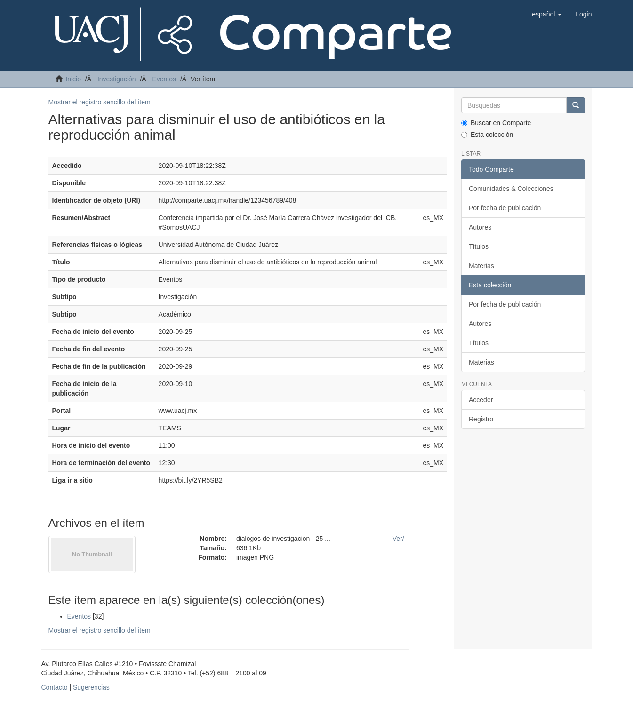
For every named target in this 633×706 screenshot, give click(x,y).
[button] (547, 14)
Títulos (479, 246)
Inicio (73, 79)
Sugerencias (91, 687)
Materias (481, 266)
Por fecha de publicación (505, 208)
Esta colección (487, 134)
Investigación (116, 79)
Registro (481, 419)
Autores (480, 227)
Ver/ (398, 538)
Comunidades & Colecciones (511, 188)
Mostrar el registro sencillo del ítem (99, 102)
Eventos (164, 79)
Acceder (481, 400)
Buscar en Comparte (496, 123)
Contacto (54, 687)
